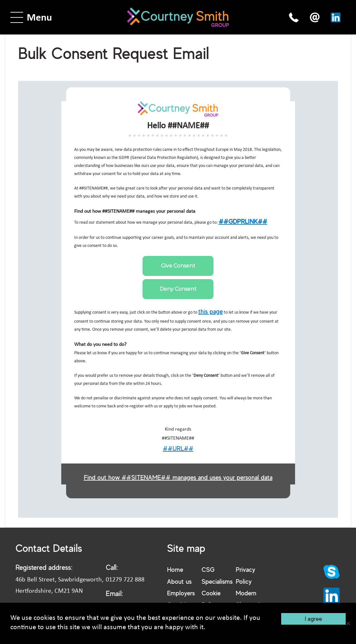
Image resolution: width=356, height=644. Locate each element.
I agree (313, 618)
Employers (181, 593)
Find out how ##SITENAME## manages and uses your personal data (178, 477)
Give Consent (178, 266)
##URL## (178, 448)
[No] (348, 623)
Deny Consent (178, 289)
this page (210, 311)
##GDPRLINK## (243, 221)
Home (175, 569)
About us (179, 581)
